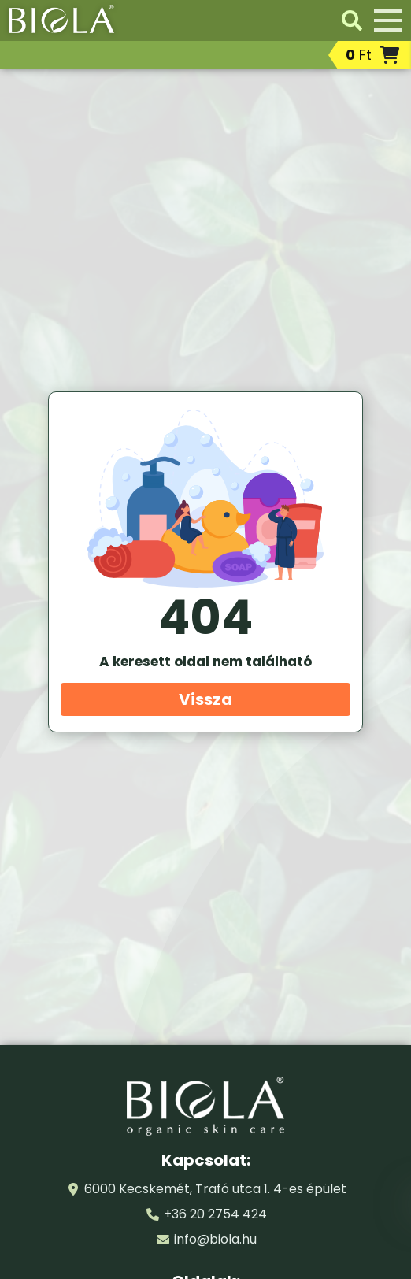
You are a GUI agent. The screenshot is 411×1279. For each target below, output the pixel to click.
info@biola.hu (215, 1239)
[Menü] (388, 20)
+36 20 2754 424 (215, 1214)
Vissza (205, 699)
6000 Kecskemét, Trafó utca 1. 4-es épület (215, 1189)
